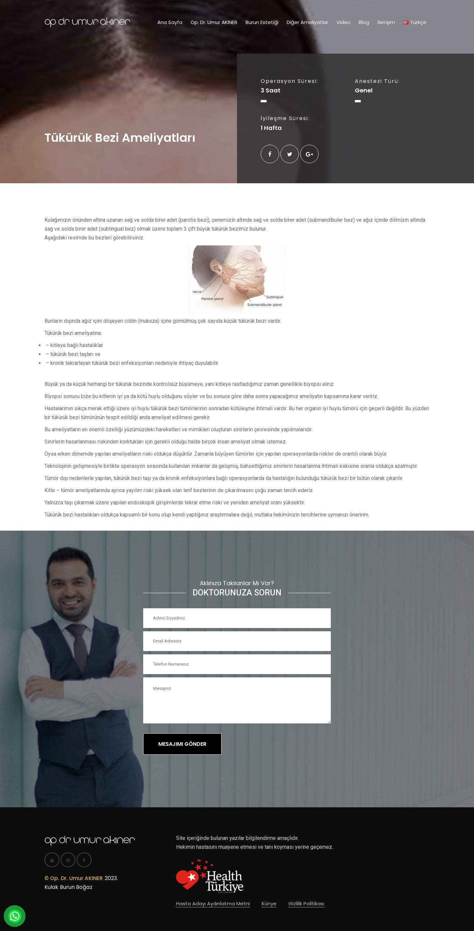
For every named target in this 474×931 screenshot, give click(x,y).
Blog (364, 22)
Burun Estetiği (262, 22)
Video (343, 22)
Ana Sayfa (169, 22)
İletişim (386, 22)
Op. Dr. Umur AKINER (214, 22)
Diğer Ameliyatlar (307, 22)
